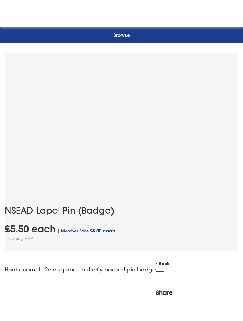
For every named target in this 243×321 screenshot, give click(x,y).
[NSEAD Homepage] (122, 12)
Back (164, 263)
